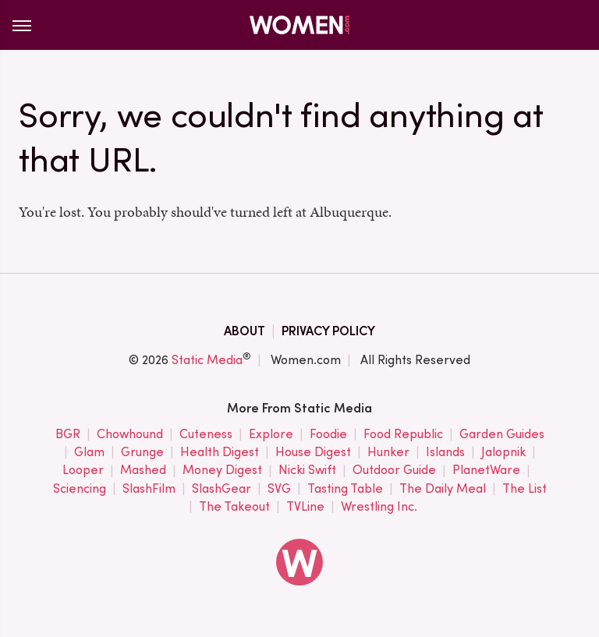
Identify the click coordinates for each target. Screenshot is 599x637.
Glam (89, 452)
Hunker (388, 452)
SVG (279, 489)
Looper (83, 470)
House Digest (313, 452)
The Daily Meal (442, 489)
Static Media (207, 359)
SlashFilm (148, 489)
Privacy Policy (328, 331)
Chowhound (130, 434)
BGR (67, 434)
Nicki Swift (307, 470)
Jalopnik (503, 452)
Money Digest (222, 470)
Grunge (142, 452)
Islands (445, 452)
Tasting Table (345, 489)
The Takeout (234, 507)
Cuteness (205, 434)
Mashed (143, 470)
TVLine (305, 507)
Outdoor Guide (394, 470)
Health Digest (219, 452)
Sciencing (79, 489)
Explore (271, 434)
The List (524, 489)
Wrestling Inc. (379, 507)
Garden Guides (501, 434)
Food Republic (403, 434)
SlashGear (221, 489)
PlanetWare (486, 470)
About (244, 331)
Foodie (328, 434)
